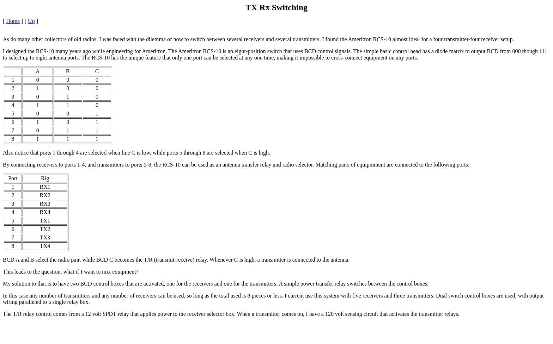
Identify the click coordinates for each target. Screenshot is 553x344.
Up (31, 21)
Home (13, 21)
